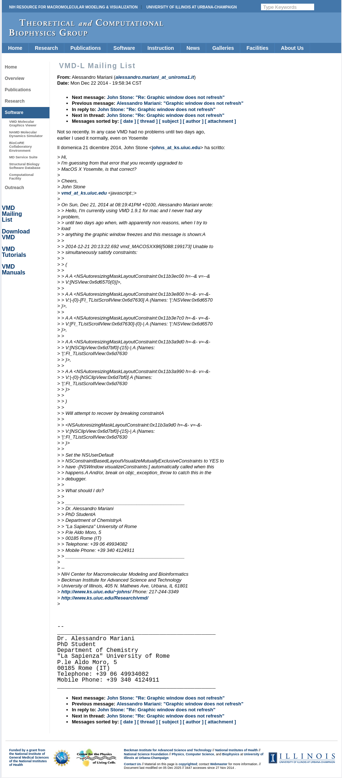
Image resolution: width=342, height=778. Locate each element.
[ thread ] (147, 121)
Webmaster (218, 764)
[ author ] (193, 121)
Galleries (223, 48)
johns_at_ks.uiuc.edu (176, 147)
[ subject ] (170, 121)
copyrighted (188, 764)
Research (46, 48)
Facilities (257, 48)
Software (124, 48)
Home (15, 48)
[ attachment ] (220, 121)
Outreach (14, 187)
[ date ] (128, 121)
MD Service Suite (23, 157)
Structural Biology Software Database (24, 166)
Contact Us (132, 764)
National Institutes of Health (236, 750)
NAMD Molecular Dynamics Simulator (26, 134)
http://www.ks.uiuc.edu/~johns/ (96, 591)
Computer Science (200, 754)
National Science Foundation (146, 754)
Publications (85, 48)
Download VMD (16, 234)
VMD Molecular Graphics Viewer (22, 123)
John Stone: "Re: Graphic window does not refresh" (165, 97)
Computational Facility (21, 176)
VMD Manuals (13, 269)
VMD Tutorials (14, 252)
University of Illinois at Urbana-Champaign (191, 7)
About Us (292, 48)
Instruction (160, 48)
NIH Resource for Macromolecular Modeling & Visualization (73, 7)
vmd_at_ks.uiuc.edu (84, 193)
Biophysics (230, 754)
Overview (14, 78)
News (193, 48)
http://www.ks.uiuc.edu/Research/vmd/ (104, 598)
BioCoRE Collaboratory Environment (20, 146)
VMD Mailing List (12, 214)
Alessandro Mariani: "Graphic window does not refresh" (180, 103)
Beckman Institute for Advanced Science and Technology (168, 750)
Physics (178, 754)
